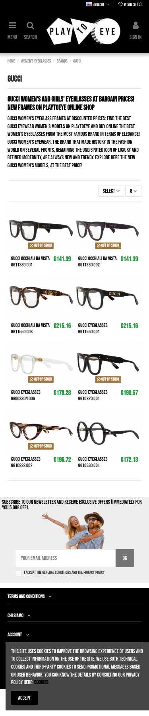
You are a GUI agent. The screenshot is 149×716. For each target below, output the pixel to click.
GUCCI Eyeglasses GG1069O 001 (93, 462)
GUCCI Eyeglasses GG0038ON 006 (26, 395)
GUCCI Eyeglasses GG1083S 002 (26, 462)
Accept (24, 697)
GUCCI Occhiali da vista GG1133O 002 (97, 261)
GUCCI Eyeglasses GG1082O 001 (93, 395)
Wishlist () (129, 4)
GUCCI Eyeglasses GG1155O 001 (93, 328)
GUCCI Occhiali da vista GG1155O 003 (30, 328)
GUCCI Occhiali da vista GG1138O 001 (30, 261)
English (98, 4)
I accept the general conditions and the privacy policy (64, 572)
